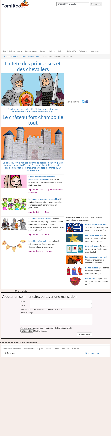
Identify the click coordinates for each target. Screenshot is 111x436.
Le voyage (94, 51)
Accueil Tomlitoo (11, 56)
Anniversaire (31, 51)
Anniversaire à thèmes (31, 56)
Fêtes (43, 51)
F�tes (40, 348)
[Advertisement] (55, 28)
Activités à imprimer (12, 51)
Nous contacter (92, 353)
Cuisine (83, 51)
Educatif (71, 51)
